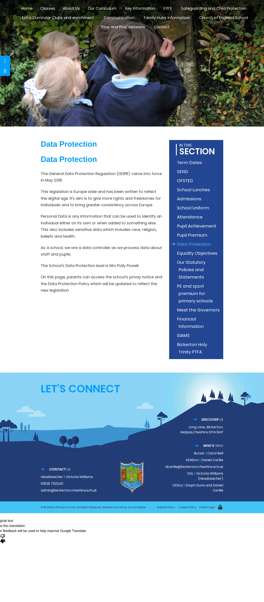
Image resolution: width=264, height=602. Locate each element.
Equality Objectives (197, 253)
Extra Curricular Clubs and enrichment (58, 17)
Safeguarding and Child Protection (213, 8)
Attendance (190, 217)
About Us (71, 8)
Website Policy (166, 507)
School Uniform (193, 208)
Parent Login (207, 507)
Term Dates (190, 163)
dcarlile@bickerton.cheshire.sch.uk (194, 466)
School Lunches (194, 190)
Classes (47, 8)
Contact (161, 27)
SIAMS (184, 335)
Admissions (189, 199)
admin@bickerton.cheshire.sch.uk (69, 490)
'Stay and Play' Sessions (123, 27)
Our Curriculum (102, 8)
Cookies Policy (187, 507)
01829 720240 (52, 483)
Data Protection (194, 244)
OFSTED (185, 181)
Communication (119, 17)
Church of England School (223, 17)
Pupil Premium (192, 235)
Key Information (140, 8)
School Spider (137, 507)
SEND (183, 172)
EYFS (167, 8)
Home (27, 8)
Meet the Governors (199, 310)
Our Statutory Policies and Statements (191, 269)
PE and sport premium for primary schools (195, 293)
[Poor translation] (2, 538)
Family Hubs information (167, 17)
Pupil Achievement (197, 226)
